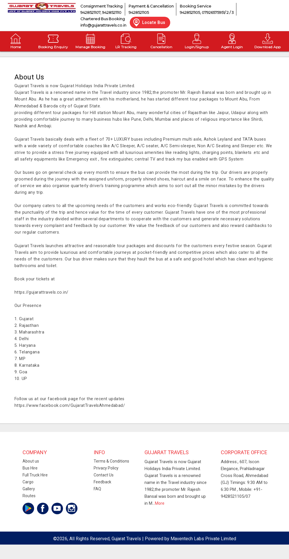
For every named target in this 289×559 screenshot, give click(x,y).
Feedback (102, 482)
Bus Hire (30, 468)
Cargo (28, 482)
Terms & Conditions (111, 461)
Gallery (29, 489)
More (159, 503)
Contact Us (104, 475)
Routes (29, 495)
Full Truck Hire (35, 475)
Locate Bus (148, 22)
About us (31, 461)
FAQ (97, 489)
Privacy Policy (106, 468)
